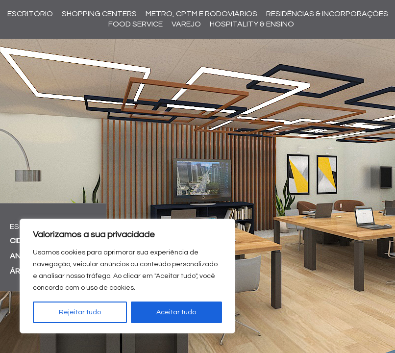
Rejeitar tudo (80, 312)
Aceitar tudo (176, 312)
